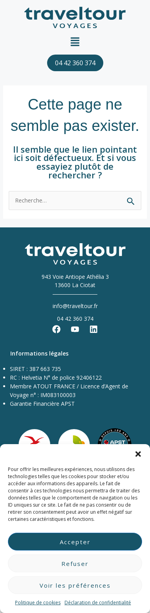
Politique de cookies (38, 602)
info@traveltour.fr (75, 306)
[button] (138, 454)
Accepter (75, 542)
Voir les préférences (75, 585)
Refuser (75, 564)
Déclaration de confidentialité (98, 602)
